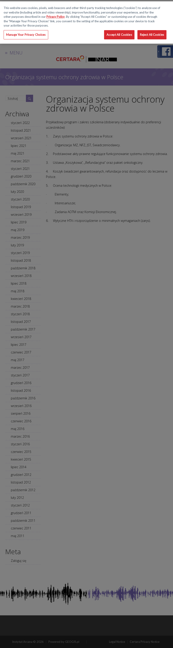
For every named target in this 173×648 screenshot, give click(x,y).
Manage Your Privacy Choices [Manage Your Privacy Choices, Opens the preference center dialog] (26, 34)
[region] (86, 22)
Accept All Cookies (119, 34)
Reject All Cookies (152, 34)
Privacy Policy (55, 16)
